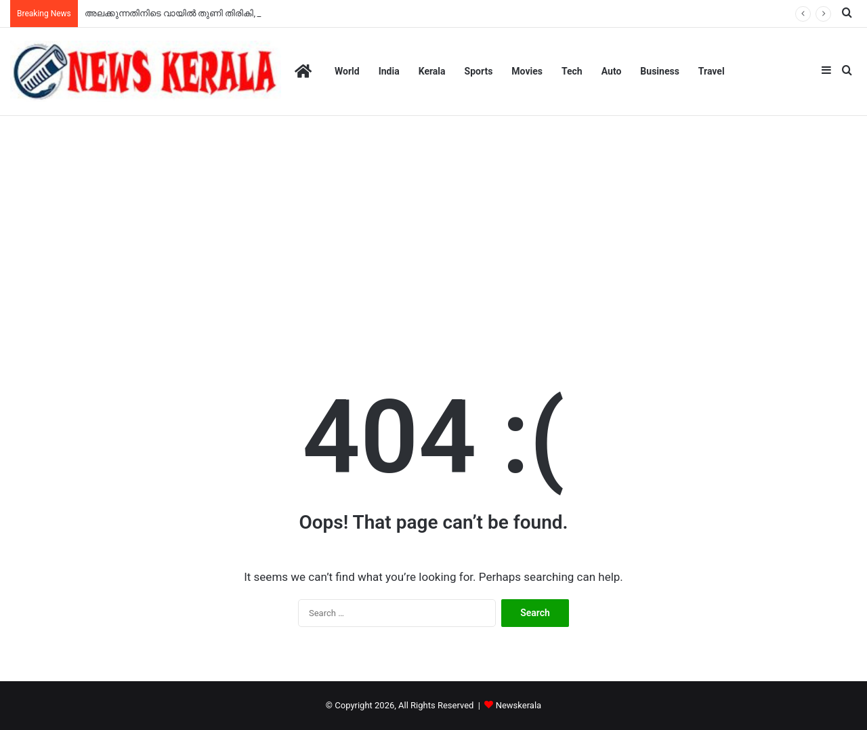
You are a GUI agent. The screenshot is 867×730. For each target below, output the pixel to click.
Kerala (432, 71)
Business (659, 71)
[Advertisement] (433, 231)
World (347, 71)
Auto (611, 71)
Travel (711, 71)
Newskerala (518, 705)
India (389, 71)
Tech (572, 71)
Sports (479, 71)
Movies (527, 71)
